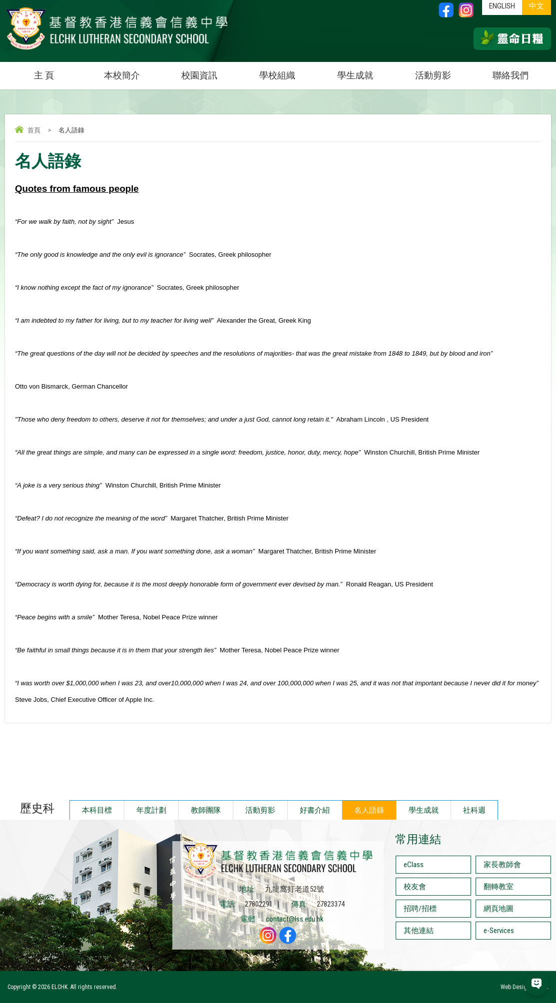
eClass (414, 864)
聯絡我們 (511, 75)
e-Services (499, 930)
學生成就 (355, 75)
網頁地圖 (499, 908)
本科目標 (97, 810)
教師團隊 (206, 810)
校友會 (415, 886)
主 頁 (44, 75)
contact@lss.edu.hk (295, 919)
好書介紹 (315, 810)
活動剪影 (443, 71)
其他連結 (419, 930)
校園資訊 (209, 71)
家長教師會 (502, 864)
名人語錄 (369, 810)
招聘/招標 (420, 908)
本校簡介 (132, 71)
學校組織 (287, 71)
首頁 (33, 130)
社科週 (474, 810)
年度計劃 (151, 810)
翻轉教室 (499, 886)
